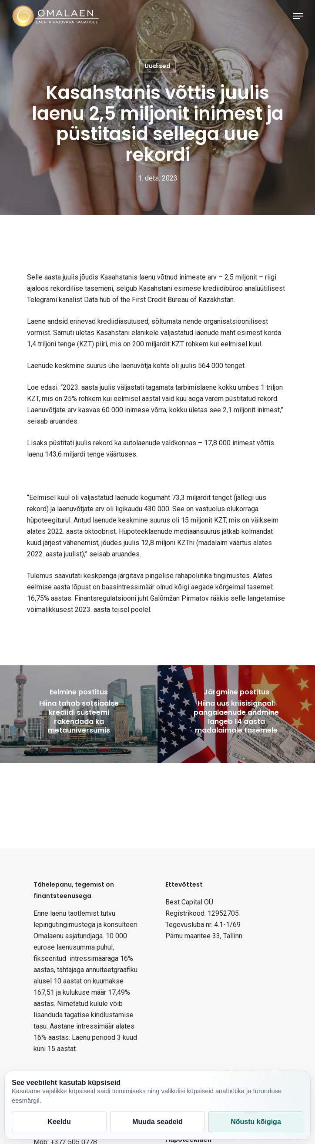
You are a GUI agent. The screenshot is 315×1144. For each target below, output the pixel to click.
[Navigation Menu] (298, 16)
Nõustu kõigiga (256, 1121)
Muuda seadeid (157, 1121)
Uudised (157, 66)
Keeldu (58, 1121)
